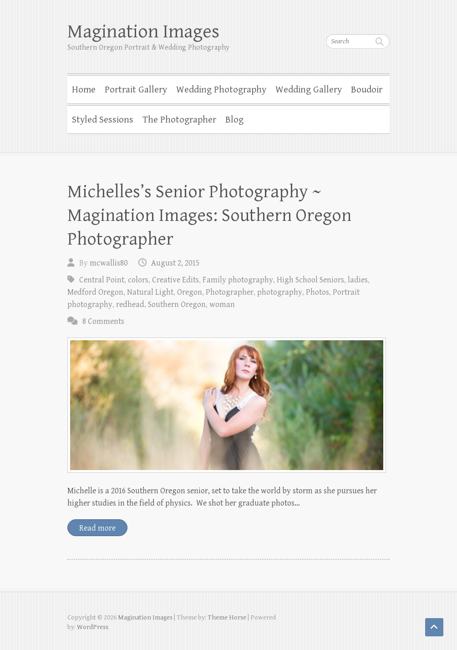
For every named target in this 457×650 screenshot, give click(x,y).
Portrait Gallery (136, 89)
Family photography (238, 280)
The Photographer (179, 119)
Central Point (101, 280)
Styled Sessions (102, 119)
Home (84, 89)
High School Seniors (310, 280)
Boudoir (366, 89)
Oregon (189, 292)
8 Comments (103, 321)
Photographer (230, 292)
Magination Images (143, 31)
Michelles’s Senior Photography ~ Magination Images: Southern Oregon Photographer (209, 215)
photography (279, 292)
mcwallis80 (108, 263)
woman (222, 304)
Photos (317, 292)
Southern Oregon (177, 304)
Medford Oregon (95, 292)
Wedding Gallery (308, 89)
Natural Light (150, 292)
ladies (358, 280)
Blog (234, 119)
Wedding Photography (221, 89)
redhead (130, 304)
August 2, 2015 (175, 263)
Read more (97, 528)
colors (138, 280)
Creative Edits (175, 280)
